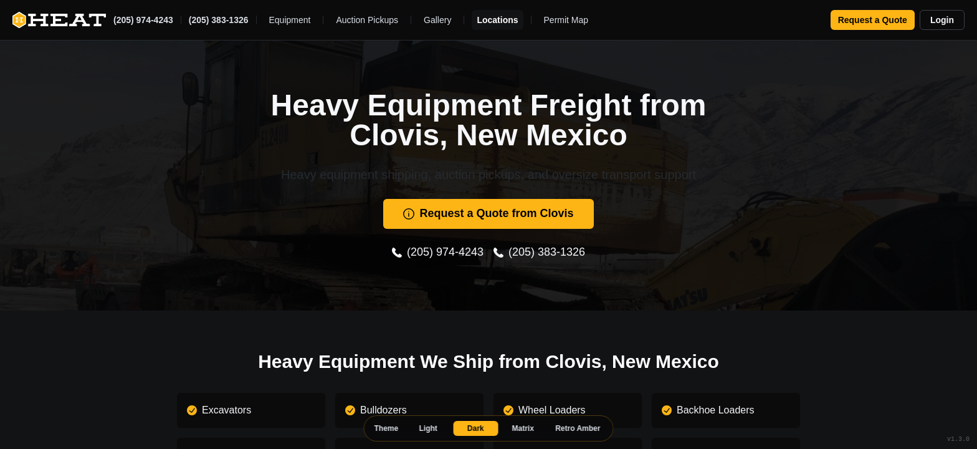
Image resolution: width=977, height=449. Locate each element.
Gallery (437, 20)
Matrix (523, 428)
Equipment (290, 20)
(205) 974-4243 (143, 20)
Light (428, 428)
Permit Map (566, 20)
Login (942, 20)
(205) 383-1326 (219, 20)
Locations (497, 20)
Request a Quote (872, 20)
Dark (475, 428)
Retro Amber (577, 428)
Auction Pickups (367, 20)
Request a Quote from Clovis (488, 213)
